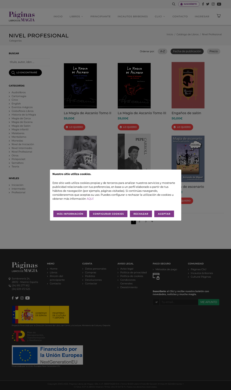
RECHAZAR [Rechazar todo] (141, 213)
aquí (90, 198)
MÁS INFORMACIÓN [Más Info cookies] (70, 213)
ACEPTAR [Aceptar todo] (164, 213)
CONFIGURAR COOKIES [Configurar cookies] (108, 213)
